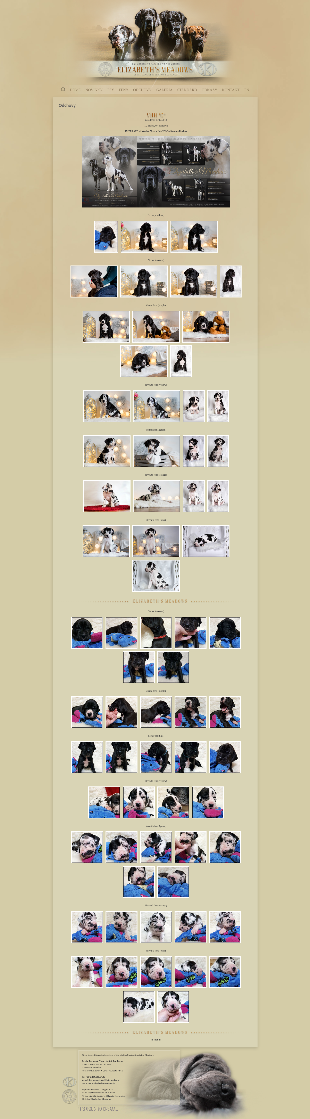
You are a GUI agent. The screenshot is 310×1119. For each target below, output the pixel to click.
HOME (75, 90)
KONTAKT (231, 90)
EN (246, 90)
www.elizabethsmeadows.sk (101, 1083)
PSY (110, 90)
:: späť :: (156, 1039)
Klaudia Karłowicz (115, 1096)
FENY (123, 90)
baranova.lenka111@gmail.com (104, 1080)
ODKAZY (209, 90)
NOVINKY (94, 90)
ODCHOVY (142, 90)
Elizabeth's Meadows (101, 1099)
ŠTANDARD (187, 90)
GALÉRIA (164, 90)
